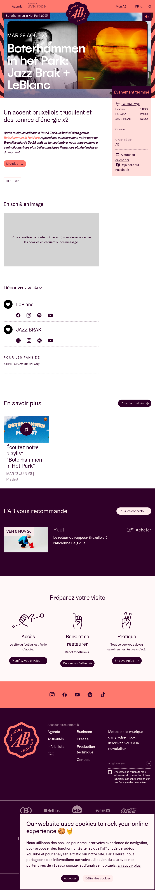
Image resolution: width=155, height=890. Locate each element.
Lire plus (15, 163)
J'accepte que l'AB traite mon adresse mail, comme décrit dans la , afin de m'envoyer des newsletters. (132, 777)
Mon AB (121, 6)
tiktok (102, 694)
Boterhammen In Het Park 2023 (27, 16)
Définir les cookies (98, 878)
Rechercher (150, 6)
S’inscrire (148, 763)
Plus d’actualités (135, 403)
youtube (77, 694)
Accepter (70, 878)
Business (84, 731)
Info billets (56, 746)
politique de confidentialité (130, 779)
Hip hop (13, 180)
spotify (90, 694)
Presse (83, 739)
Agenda (17, 6)
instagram (52, 694)
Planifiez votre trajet (28, 660)
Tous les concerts (134, 511)
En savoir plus (127, 660)
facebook (64, 695)
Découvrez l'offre (77, 663)
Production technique (86, 749)
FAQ (51, 753)
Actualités (56, 739)
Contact (83, 759)
